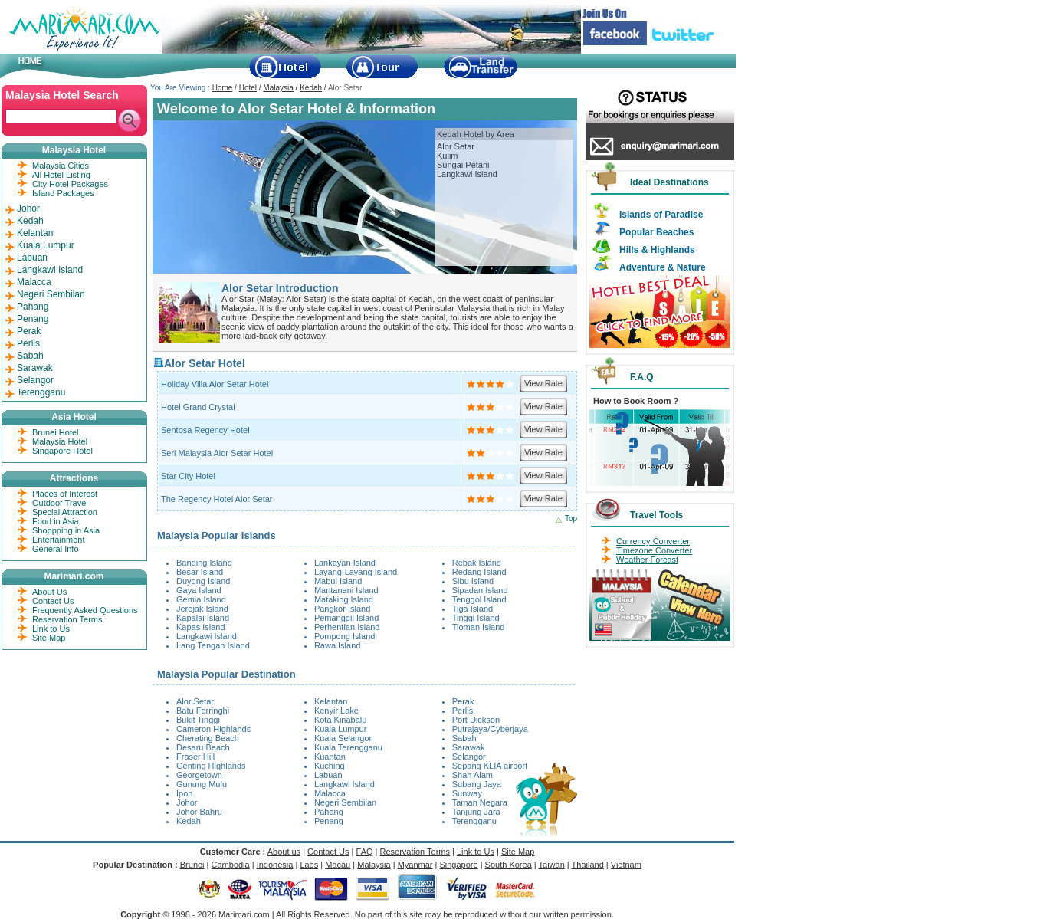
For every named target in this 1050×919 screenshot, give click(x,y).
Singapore (458, 864)
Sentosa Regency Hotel (205, 430)
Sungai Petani (463, 164)
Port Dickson (476, 719)
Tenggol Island (479, 599)
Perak (463, 701)
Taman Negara (479, 802)
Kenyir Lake (336, 710)
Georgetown (199, 775)
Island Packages (63, 193)
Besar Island (199, 571)
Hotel (248, 88)
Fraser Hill (195, 756)
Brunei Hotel (55, 432)
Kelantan (330, 701)
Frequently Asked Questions (85, 610)
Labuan (328, 775)
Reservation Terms (67, 619)
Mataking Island (343, 599)
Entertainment (58, 539)
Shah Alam (472, 775)
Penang (328, 820)
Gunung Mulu (201, 784)
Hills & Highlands (657, 250)
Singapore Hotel (62, 450)
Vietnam (626, 864)
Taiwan (552, 864)
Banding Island (204, 562)
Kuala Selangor (343, 738)
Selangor (469, 756)
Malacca (330, 793)
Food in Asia (55, 521)
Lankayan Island (345, 562)
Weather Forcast (647, 559)
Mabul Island (338, 581)
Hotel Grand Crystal (198, 407)
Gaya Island (198, 590)
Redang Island (479, 571)
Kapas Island (200, 627)
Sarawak (468, 747)
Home (222, 88)
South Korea (508, 864)
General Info (55, 548)
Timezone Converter (654, 550)
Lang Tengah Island (213, 645)
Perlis (463, 710)
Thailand (588, 864)
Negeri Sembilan (345, 802)
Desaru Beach (203, 747)
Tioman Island (478, 627)
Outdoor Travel (60, 502)
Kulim (447, 155)
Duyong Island (203, 581)
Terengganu (474, 820)
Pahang (328, 811)
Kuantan (330, 756)
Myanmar (415, 864)
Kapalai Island (202, 617)
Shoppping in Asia (66, 530)
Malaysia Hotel (59, 441)
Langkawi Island (467, 174)
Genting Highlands (211, 765)
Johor (187, 802)
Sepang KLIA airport (489, 765)
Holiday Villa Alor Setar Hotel (214, 384)
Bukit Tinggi (198, 719)
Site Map (48, 637)
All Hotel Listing (61, 174)
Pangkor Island (342, 608)
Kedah (311, 88)
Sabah (464, 738)
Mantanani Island (346, 590)
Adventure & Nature (662, 267)
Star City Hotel (188, 476)
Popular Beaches (656, 232)
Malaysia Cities (60, 165)
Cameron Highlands (213, 729)
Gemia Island (201, 599)
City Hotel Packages (70, 184)
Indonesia (275, 864)
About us (283, 851)
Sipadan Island (480, 590)
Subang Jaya (476, 784)
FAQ (364, 851)
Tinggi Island (476, 617)
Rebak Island (476, 562)
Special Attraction (64, 512)
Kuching (329, 765)
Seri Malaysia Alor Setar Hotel (217, 453)
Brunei (192, 864)
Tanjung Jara (476, 811)
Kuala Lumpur (340, 729)
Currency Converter (653, 541)
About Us (49, 591)
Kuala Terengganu (348, 747)
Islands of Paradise (661, 214)
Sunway (467, 793)
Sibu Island (473, 581)
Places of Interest (64, 493)
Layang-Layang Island (355, 571)
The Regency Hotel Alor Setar (217, 499)
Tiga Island (472, 608)
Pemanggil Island (346, 617)
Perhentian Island (347, 627)
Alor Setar (455, 146)
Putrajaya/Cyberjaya (490, 729)
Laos (309, 864)
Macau (337, 864)
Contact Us (53, 601)
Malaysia (278, 88)
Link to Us (51, 628)
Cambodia (231, 864)
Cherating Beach (207, 738)
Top (571, 518)
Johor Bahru (199, 811)
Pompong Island (345, 636)
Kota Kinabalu (340, 719)
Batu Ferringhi (202, 710)
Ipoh (184, 793)
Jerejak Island (202, 608)
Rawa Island (337, 645)
